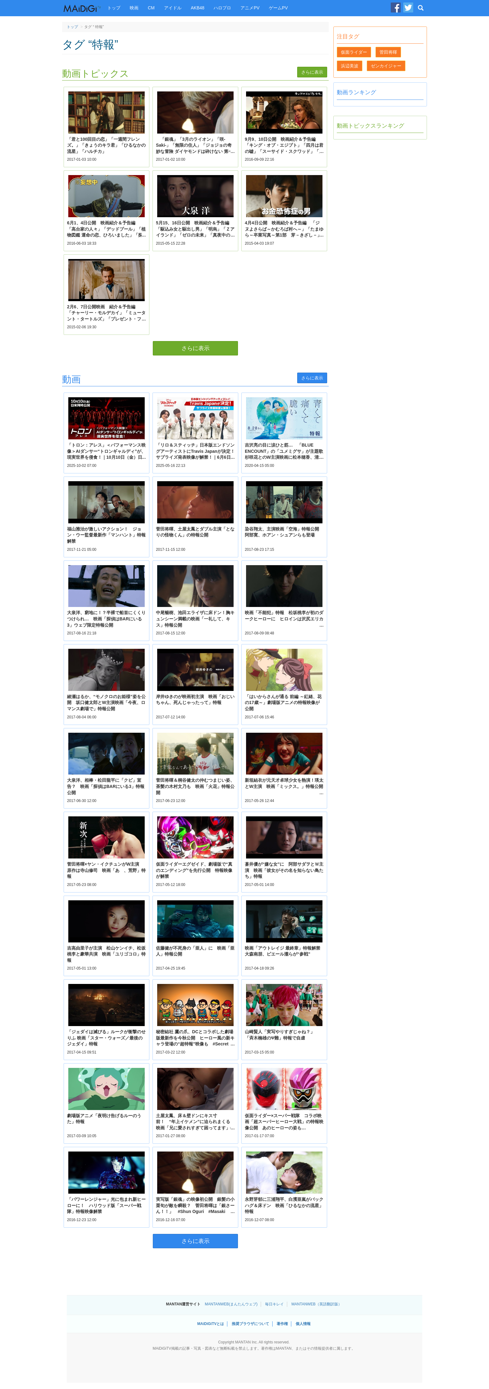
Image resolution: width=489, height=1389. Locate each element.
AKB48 (198, 7)
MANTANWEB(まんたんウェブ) (231, 1304)
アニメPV (249, 7)
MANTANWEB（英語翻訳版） (317, 1304)
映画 (134, 7)
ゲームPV (278, 7)
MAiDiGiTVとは (210, 1324)
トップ (113, 7)
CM (151, 7)
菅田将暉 (388, 52)
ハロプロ (222, 7)
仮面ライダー (354, 52)
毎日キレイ (274, 1304)
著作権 (282, 1324)
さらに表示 (312, 72)
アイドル (173, 7)
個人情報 (303, 1324)
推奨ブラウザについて (250, 1324)
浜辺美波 (349, 65)
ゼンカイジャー (386, 65)
